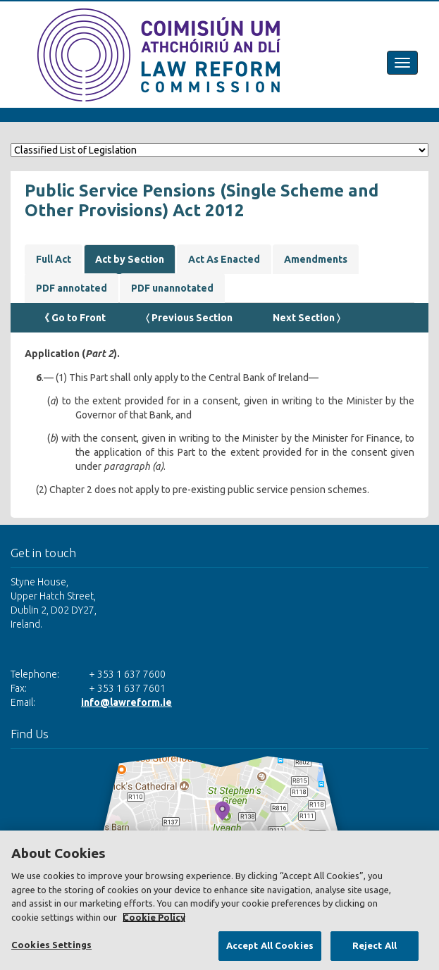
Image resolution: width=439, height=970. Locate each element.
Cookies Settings (51, 945)
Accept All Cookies (270, 945)
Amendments (315, 259)
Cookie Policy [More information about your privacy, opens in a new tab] (154, 917)
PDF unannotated (172, 288)
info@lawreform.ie (126, 702)
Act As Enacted (224, 259)
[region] (219, 900)
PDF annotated (71, 288)
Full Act (53, 259)
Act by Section (129, 259)
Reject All (374, 945)
